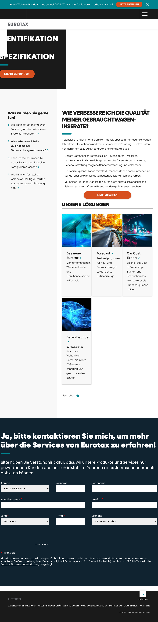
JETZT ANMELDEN (129, 4)
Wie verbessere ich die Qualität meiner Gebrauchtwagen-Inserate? (28, 146)
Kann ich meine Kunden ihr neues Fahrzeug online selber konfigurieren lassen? (28, 162)
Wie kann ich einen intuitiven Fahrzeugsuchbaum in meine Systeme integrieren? (28, 129)
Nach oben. (68, 395)
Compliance (131, 605)
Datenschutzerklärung (22, 605)
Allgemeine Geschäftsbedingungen (58, 605)
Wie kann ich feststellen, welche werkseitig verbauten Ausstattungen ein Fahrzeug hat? (28, 181)
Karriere (145, 605)
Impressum (115, 605)
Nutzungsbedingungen (94, 605)
